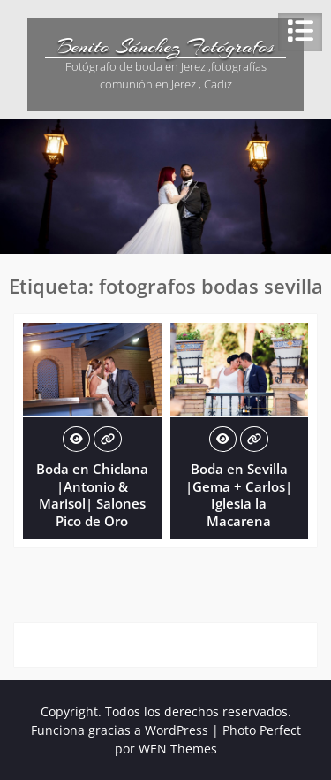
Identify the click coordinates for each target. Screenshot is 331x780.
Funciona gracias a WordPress (119, 730)
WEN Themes (178, 748)
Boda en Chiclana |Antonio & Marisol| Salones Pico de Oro (92, 495)
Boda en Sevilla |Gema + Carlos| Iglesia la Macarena (238, 495)
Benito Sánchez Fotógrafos (166, 46)
